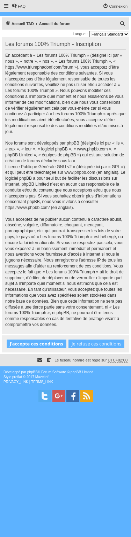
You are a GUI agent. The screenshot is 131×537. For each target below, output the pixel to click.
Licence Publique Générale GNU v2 (38, 166)
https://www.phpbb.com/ (27, 207)
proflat (17, 377)
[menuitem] (19, 6)
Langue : (80, 34)
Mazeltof (42, 377)
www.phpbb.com (79, 172)
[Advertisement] (65, 471)
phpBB (32, 372)
